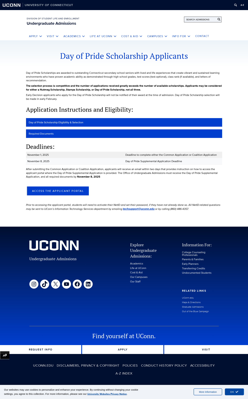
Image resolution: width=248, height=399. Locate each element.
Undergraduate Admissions (51, 23)
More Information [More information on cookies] (208, 392)
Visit (53, 36)
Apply (35, 36)
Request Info (41, 349)
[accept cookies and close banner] (234, 391)
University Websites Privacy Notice (107, 394)
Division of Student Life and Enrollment (53, 18)
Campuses (157, 36)
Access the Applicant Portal (58, 191)
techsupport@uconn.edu (139, 208)
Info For (181, 36)
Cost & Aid (132, 36)
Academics (74, 36)
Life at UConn (103, 36)
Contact (202, 36)
